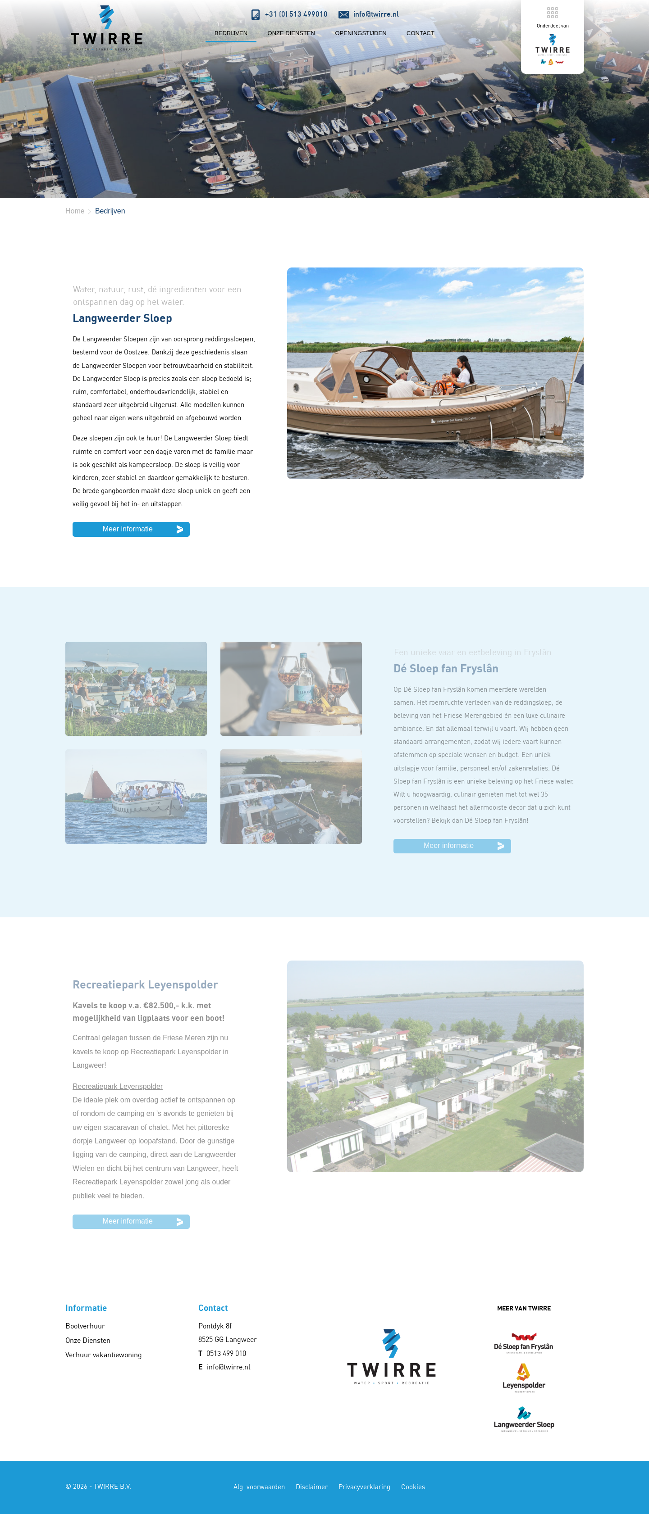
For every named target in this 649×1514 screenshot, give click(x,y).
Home (75, 211)
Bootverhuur (85, 1325)
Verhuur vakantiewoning (103, 1354)
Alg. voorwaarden (259, 1486)
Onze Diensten (291, 33)
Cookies (413, 1486)
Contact (420, 33)
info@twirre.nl (229, 1366)
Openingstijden (360, 33)
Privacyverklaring (364, 1486)
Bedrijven (231, 33)
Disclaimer (312, 1486)
